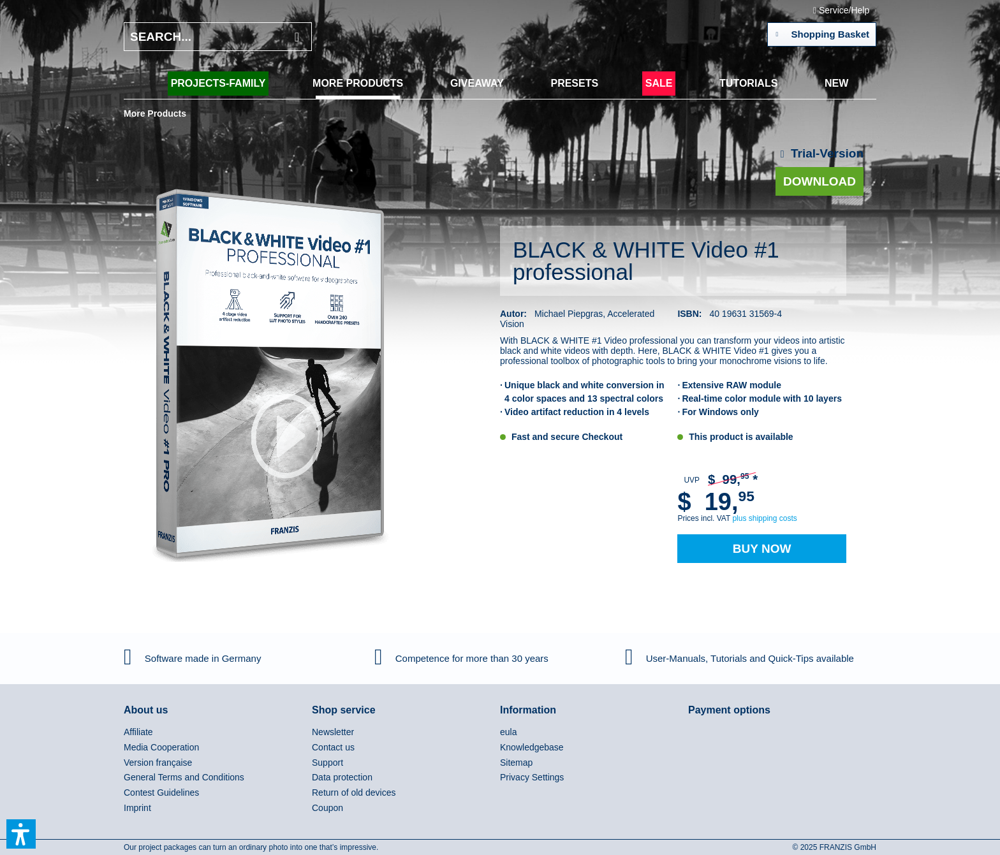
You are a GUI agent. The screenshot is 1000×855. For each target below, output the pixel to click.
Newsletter (333, 732)
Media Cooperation (161, 747)
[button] (21, 834)
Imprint (137, 808)
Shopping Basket (822, 32)
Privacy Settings (532, 777)
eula (508, 732)
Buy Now (762, 548)
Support (327, 762)
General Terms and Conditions (184, 777)
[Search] (296, 37)
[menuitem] (218, 83)
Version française (158, 762)
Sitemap (516, 762)
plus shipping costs (764, 518)
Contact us (333, 747)
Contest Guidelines (161, 792)
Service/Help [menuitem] (842, 10)
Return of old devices (354, 792)
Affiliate (138, 732)
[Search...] (218, 36)
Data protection (342, 777)
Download (819, 181)
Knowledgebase (532, 747)
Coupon (327, 808)
